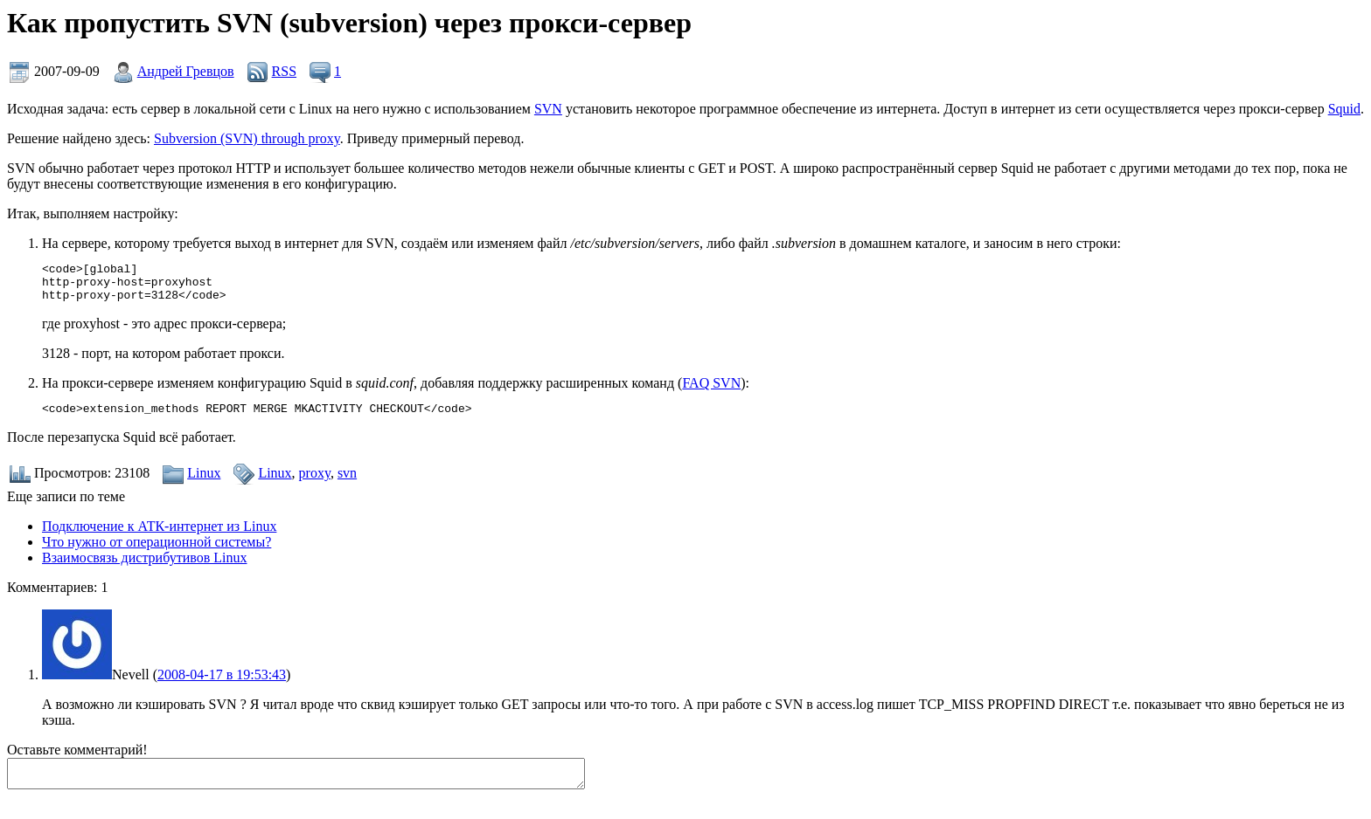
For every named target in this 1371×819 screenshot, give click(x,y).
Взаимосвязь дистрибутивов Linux (144, 568)
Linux (203, 483)
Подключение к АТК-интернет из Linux (159, 536)
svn (347, 483)
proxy (315, 483)
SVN (548, 108)
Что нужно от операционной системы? (156, 552)
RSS (284, 71)
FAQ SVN (711, 390)
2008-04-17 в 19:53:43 (221, 685)
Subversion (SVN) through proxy (247, 138)
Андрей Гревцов (185, 71)
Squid (1344, 108)
